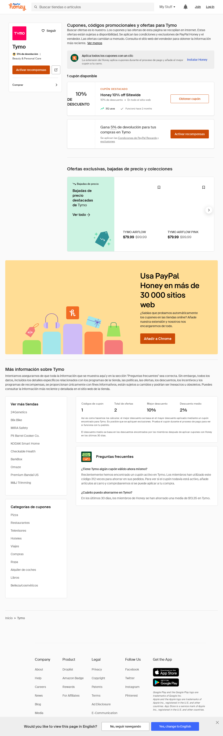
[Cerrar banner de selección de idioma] (217, 722)
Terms (96, 695)
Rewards (69, 687)
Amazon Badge (73, 678)
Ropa (14, 562)
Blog (38, 704)
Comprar (35, 85)
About (39, 669)
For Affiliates (71, 695)
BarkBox (16, 459)
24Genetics (19, 412)
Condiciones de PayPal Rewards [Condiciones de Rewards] (137, 138)
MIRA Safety (19, 428)
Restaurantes (20, 523)
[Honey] (17, 7)
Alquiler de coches (23, 570)
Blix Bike (16, 420)
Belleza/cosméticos (24, 585)
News (39, 695)
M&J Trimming (21, 483)
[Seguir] (48, 30)
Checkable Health (23, 451)
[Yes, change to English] (175, 726)
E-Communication (104, 713)
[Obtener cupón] (190, 98)
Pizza (14, 515)
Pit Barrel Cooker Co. (25, 436)
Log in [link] (210, 7)
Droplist (68, 669)
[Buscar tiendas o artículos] (92, 7)
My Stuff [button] (167, 7)
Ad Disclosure (101, 704)
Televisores (18, 531)
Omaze (16, 467)
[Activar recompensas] (31, 70)
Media (39, 713)
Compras (17, 554)
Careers (40, 687)
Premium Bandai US (25, 475)
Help (38, 678)
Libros (15, 578)
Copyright (98, 678)
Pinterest (131, 695)
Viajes (15, 546)
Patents (97, 687)
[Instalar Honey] (197, 59)
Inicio (9, 618)
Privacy (97, 669)
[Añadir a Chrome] (157, 338)
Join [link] (198, 7)
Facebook (132, 669)
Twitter (130, 678)
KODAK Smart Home (25, 443)
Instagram (132, 687)
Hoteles (16, 538)
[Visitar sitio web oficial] (56, 70)
